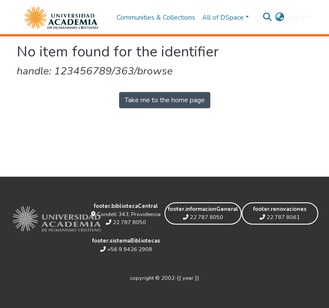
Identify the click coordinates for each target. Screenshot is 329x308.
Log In (297, 17)
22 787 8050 (126, 222)
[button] (280, 17)
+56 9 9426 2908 (126, 249)
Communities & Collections (156, 17)
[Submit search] (267, 17)
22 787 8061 (280, 217)
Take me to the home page (165, 100)
